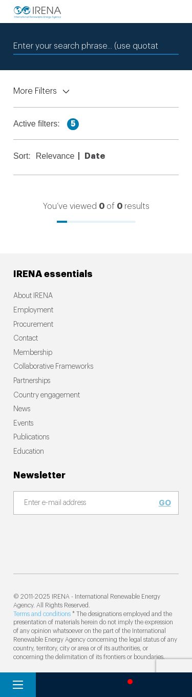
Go (165, 502)
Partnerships (31, 381)
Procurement (33, 324)
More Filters (35, 91)
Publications (31, 437)
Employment (33, 310)
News (21, 409)
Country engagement (46, 395)
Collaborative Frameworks (53, 366)
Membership (32, 352)
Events (23, 423)
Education (28, 451)
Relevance (55, 156)
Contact (25, 338)
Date (94, 156)
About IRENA (33, 296)
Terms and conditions (42, 614)
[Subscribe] (90, 503)
